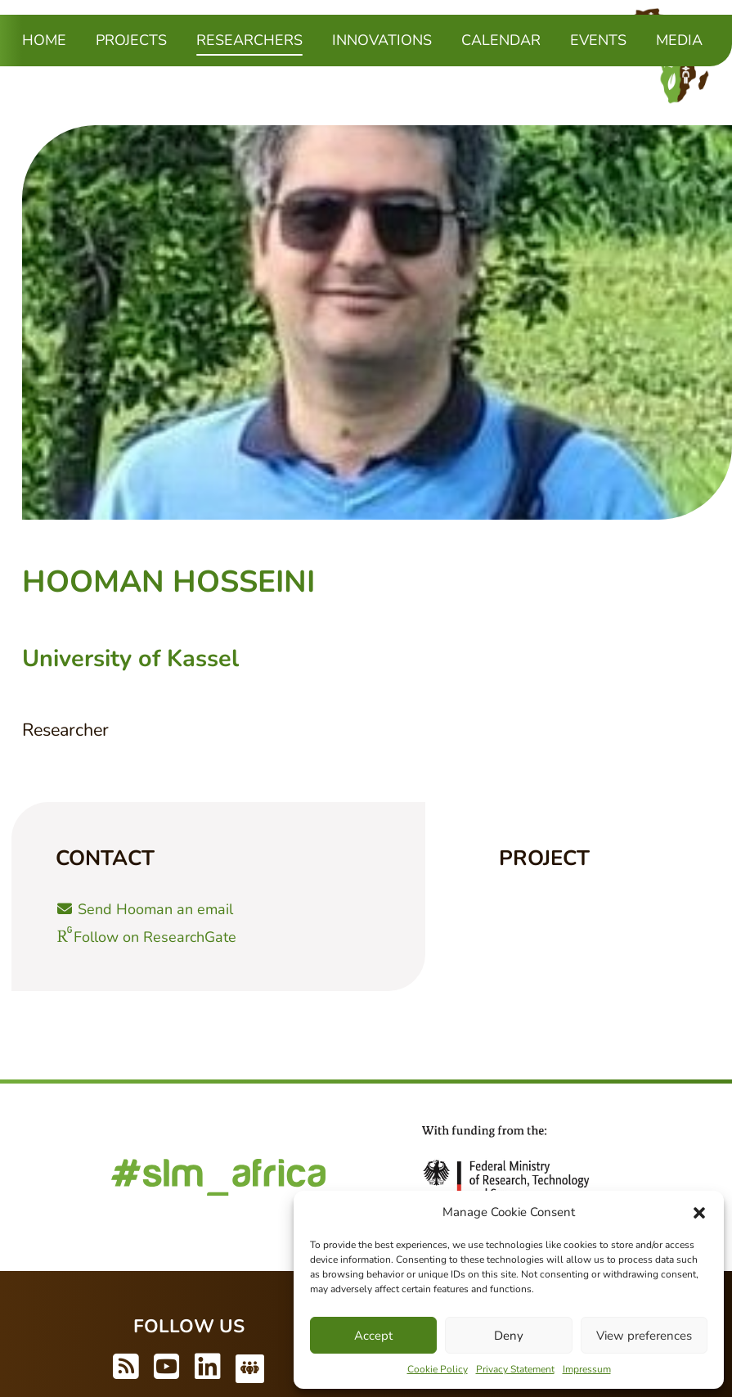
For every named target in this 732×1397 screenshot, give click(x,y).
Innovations (382, 40)
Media (679, 40)
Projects (131, 40)
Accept (373, 1335)
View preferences (644, 1335)
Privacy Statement (515, 1369)
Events (598, 40)
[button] (699, 1212)
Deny (508, 1335)
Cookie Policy (437, 1369)
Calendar (501, 40)
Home (44, 40)
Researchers (249, 39)
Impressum (587, 1369)
